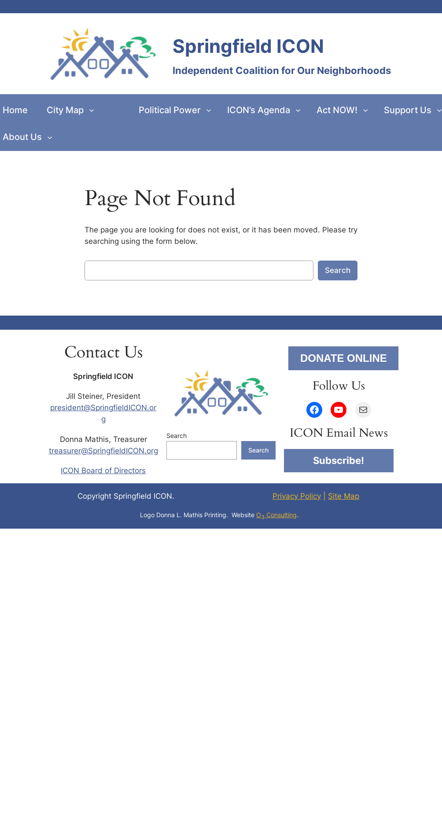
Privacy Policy (297, 496)
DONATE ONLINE (343, 358)
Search (337, 270)
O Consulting (276, 515)
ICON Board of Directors (103, 470)
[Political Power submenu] (208, 110)
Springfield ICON (248, 46)
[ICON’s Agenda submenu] (298, 110)
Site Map (343, 496)
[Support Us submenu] (439, 110)
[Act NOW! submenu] (365, 110)
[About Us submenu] (49, 137)
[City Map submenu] (91, 110)
